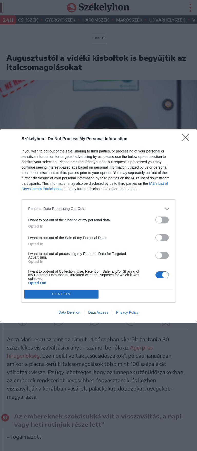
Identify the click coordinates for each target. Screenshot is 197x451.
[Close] (187, 139)
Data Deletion (69, 312)
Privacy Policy (127, 312)
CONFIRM (61, 294)
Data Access (98, 312)
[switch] (162, 220)
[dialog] (98, 225)
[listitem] (98, 208)
